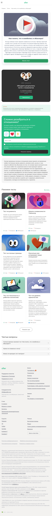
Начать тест (26, 60)
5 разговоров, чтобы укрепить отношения (38, 386)
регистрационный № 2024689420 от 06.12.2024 (14, 473)
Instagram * (5, 431)
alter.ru (32, 489)
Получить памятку (26, 151)
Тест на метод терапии (33, 380)
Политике (6, 148)
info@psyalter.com (6, 392)
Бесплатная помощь (32, 421)
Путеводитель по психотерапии (35, 383)
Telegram (4, 421)
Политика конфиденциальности (10, 441)
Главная (3, 8)
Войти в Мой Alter (33, 433)
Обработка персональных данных (28, 441)
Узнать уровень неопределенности (36, 426)
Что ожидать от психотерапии (35, 398)
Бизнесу (29, 375)
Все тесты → (47, 189)
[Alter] (4, 368)
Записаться (26, 97)
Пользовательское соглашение (9, 443)
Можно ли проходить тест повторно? (13, 353)
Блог (28, 396)
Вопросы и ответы (6, 406)
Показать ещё (26, 329)
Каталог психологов (32, 378)
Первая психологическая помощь (36, 388)
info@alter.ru (15, 484)
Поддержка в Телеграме (8, 376)
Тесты (8, 8)
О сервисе (4, 404)
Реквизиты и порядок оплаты (27, 443)
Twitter (3, 426)
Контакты (4, 409)
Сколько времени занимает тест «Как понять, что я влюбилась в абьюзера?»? (21, 342)
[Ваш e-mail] (26, 140)
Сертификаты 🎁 (31, 370)
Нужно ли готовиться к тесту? (11, 348)
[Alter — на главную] (26, 2)
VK (2, 423)
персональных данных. (32, 146)
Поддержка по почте (7, 378)
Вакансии (30, 429)
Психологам (30, 373)
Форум (29, 424)
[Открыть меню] (1, 2)
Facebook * (4, 434)
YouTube (4, 429)
